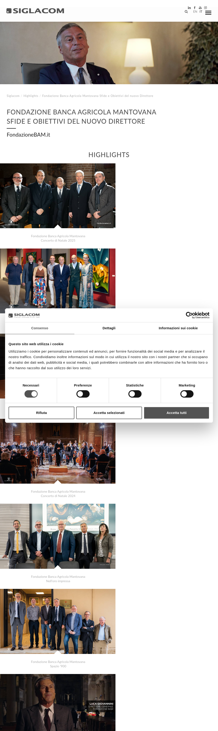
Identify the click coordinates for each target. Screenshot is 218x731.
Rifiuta (41, 413)
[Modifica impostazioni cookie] (76, 724)
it (198, 13)
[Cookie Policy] (42, 724)
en (193, 13)
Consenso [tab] (39, 328)
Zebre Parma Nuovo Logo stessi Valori (42, 665)
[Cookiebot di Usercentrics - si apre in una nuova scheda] (189, 315)
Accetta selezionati (108, 413)
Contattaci (104, 686)
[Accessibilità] (109, 724)
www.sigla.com (197, 724)
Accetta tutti (177, 413)
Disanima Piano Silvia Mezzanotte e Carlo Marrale (51, 669)
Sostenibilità (75, 686)
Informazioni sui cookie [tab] (178, 328)
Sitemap (49, 686)
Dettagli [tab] (109, 328)
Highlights (31, 96)
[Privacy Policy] (19, 724)
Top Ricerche (23, 686)
